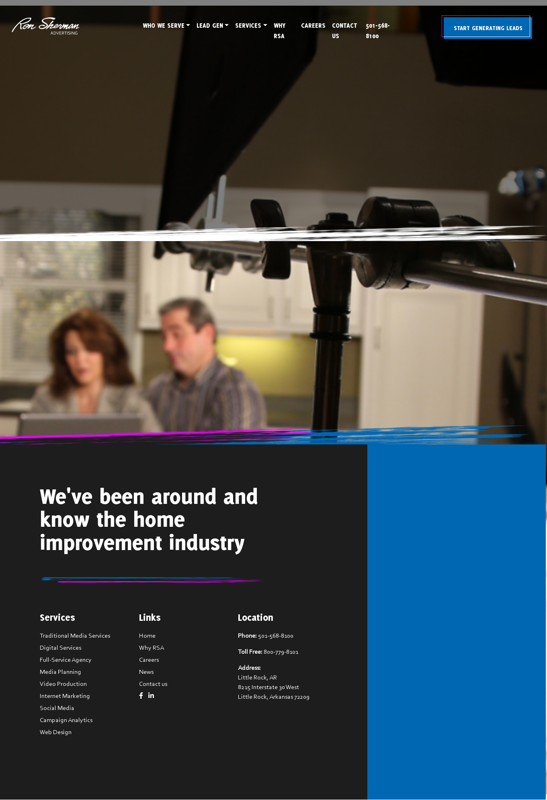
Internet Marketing (65, 696)
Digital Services (61, 648)
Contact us (152, 684)
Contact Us (345, 31)
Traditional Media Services (75, 636)
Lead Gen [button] (210, 25)
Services (248, 25)
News (145, 672)
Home (146, 636)
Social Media (57, 708)
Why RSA (279, 31)
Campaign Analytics (66, 720)
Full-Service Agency (66, 660)
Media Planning (61, 672)
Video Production (63, 684)
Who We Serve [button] (163, 25)
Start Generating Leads (490, 27)
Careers (314, 25)
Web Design (56, 732)
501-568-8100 (380, 31)
